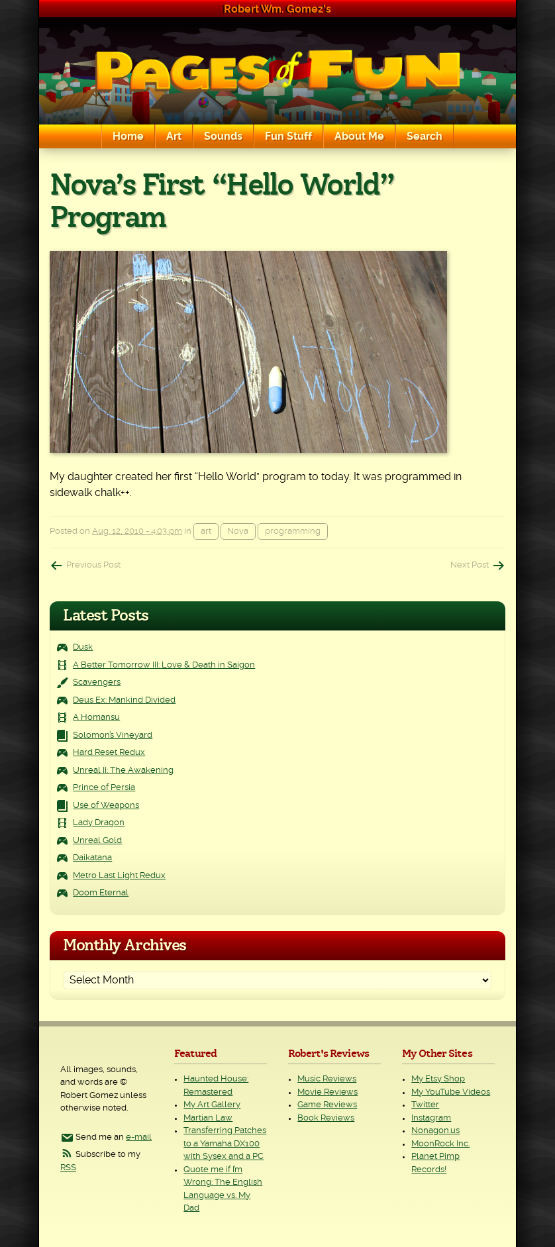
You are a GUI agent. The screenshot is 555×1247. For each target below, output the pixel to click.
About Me (359, 136)
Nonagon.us (435, 1130)
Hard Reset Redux (109, 752)
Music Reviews (326, 1079)
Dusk (83, 647)
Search (424, 136)
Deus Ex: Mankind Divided (124, 700)
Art (173, 136)
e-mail (139, 1137)
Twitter (425, 1105)
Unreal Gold (97, 840)
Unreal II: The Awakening (123, 770)
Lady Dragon (99, 823)
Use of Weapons (106, 805)
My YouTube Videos (450, 1092)
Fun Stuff (288, 136)
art (206, 531)
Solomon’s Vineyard (112, 735)
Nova (237, 531)
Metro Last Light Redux (119, 876)
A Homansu (96, 717)
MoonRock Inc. (440, 1144)
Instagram (431, 1118)
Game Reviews (327, 1105)
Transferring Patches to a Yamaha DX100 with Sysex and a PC (224, 1143)
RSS (68, 1168)
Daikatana (92, 858)
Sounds (223, 136)
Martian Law (207, 1118)
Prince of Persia (104, 787)
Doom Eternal (100, 893)
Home (128, 136)
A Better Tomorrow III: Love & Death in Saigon (164, 665)
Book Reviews (325, 1118)
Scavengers (97, 682)
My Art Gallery (211, 1105)
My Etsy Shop (438, 1079)
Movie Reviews (327, 1092)
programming (293, 531)
